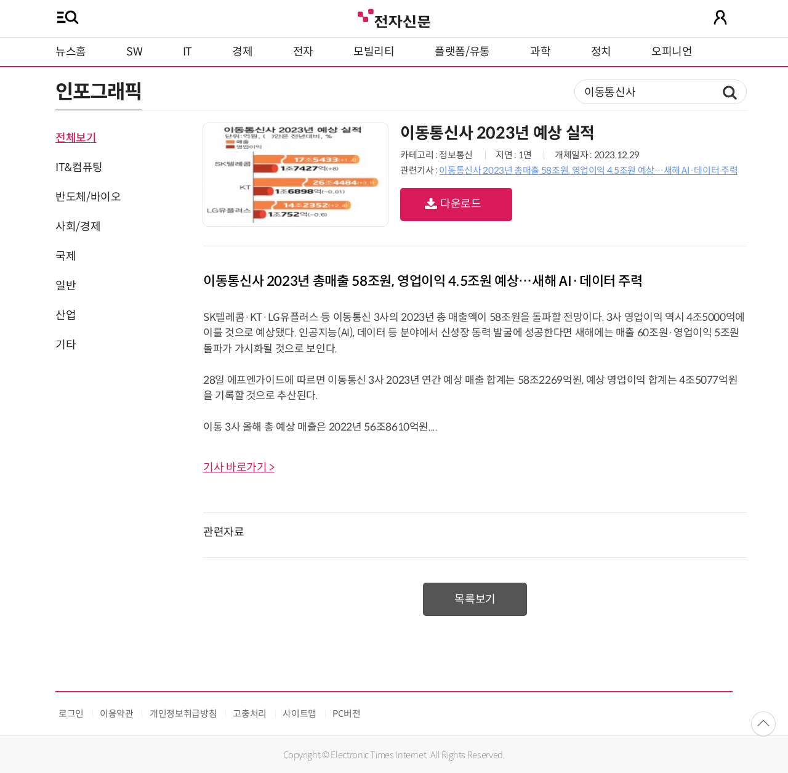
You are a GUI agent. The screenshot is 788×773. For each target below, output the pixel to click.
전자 (303, 52)
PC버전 (346, 713)
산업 (65, 315)
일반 (65, 286)
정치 (601, 52)
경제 (242, 52)
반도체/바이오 (88, 197)
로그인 (71, 713)
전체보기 (76, 138)
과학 (540, 52)
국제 (65, 256)
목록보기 (475, 599)
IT (187, 52)
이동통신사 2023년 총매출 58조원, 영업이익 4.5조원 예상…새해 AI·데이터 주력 (588, 170)
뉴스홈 (70, 52)
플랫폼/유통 (462, 52)
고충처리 (250, 713)
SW (134, 52)
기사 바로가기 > (239, 467)
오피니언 (672, 52)
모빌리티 (374, 52)
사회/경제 (77, 226)
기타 (65, 345)
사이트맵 (299, 713)
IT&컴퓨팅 (79, 167)
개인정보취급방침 (183, 713)
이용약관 (117, 713)
